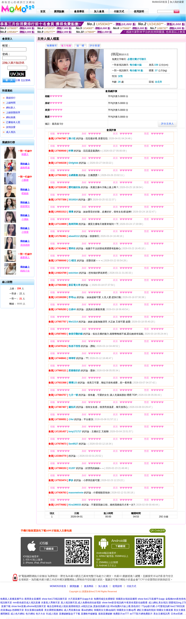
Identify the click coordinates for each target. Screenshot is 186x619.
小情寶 (25, 232)
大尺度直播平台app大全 (80, 599)
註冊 (17, 80)
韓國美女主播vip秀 (126, 610)
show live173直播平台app (151, 599)
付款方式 (131, 586)
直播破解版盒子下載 (69, 613)
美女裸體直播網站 (53, 610)
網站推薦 (10, 117)
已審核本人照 (13, 122)
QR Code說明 (157, 530)
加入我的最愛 (177, 2)
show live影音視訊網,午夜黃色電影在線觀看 (125, 602)
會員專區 (88, 586)
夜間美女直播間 (32, 599)
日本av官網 (177, 613)
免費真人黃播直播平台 (12, 599)
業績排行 (10, 97)
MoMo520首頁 (159, 2)
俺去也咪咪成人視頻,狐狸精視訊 (63, 606)
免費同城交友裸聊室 (104, 599)
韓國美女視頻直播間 (126, 599)
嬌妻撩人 (25, 257)
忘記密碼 (25, 80)
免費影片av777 (121, 613)
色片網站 (30, 613)
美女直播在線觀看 (34, 610)
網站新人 (10, 107)
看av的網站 (87, 610)
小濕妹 (25, 219)
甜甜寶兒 (25, 206)
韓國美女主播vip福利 (105, 610)
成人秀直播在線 (72, 610)
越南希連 (25, 167)
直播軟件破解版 (89, 613)
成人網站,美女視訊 (158, 602)
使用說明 (117, 586)
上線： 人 (16, 288)
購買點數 (74, 586)
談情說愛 (10, 127)
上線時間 (10, 102)
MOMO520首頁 (58, 586)
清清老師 (25, 245)
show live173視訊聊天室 (54, 599)
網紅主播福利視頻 (146, 610)
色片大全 (40, 613)
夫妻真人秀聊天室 (50, 602)
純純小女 (25, 270)
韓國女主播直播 (164, 610)
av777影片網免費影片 (141, 613)
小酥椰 (25, 180)
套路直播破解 (105, 613)
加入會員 (103, 586)
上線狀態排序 (13, 112)
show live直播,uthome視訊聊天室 (28, 606)
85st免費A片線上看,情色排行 (125, 606)
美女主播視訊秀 (161, 613)
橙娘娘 (25, 193)
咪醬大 (25, 154)
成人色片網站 (18, 613)
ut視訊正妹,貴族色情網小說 (95, 606)
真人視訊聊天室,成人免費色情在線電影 (81, 602)
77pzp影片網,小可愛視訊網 (155, 606)
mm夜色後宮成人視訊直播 (26, 602)
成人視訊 (10, 132)
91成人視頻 (52, 613)
